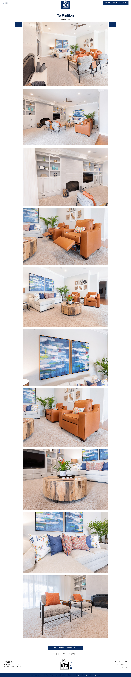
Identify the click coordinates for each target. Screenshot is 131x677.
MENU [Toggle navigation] (6, 3)
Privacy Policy (49, 675)
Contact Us (123, 667)
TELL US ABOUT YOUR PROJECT (116, 3)
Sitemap (31, 675)
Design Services (121, 661)
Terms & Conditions (61, 675)
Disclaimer (71, 675)
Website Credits (39, 675)
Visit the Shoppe (121, 664)
